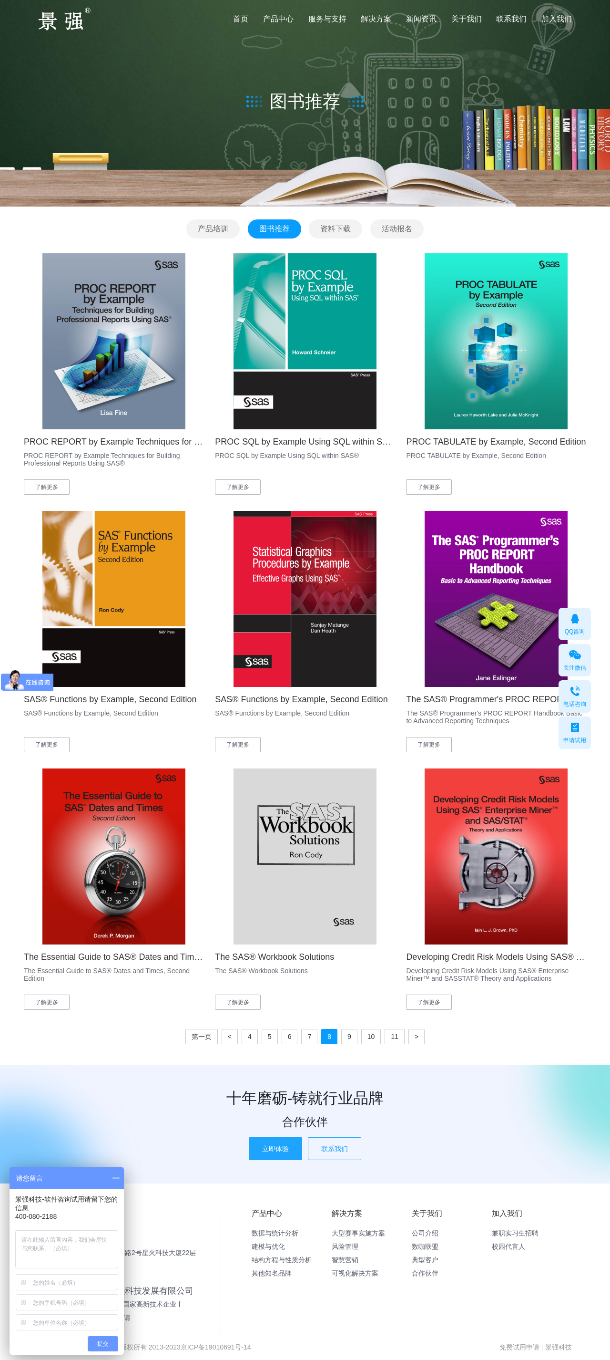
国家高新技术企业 (149, 1304)
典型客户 (425, 1260)
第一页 (202, 1036)
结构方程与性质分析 (282, 1260)
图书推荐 (274, 229)
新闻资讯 (421, 19)
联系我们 (511, 19)
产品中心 (278, 19)
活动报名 (397, 229)
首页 (240, 19)
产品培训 (213, 229)
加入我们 (556, 19)
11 (394, 1036)
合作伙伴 (425, 1273)
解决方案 (376, 19)
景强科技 (558, 1347)
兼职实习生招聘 (515, 1233)
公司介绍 (425, 1233)
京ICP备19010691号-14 (216, 1347)
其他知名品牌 (272, 1273)
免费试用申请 (519, 1347)
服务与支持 (327, 19)
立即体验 (275, 1148)
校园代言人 (508, 1246)
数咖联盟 (425, 1246)
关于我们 (466, 19)
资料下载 (335, 229)
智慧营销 (345, 1260)
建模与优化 (268, 1246)
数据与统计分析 (275, 1233)
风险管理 (345, 1246)
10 (371, 1036)
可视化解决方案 (355, 1273)
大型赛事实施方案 (358, 1233)
